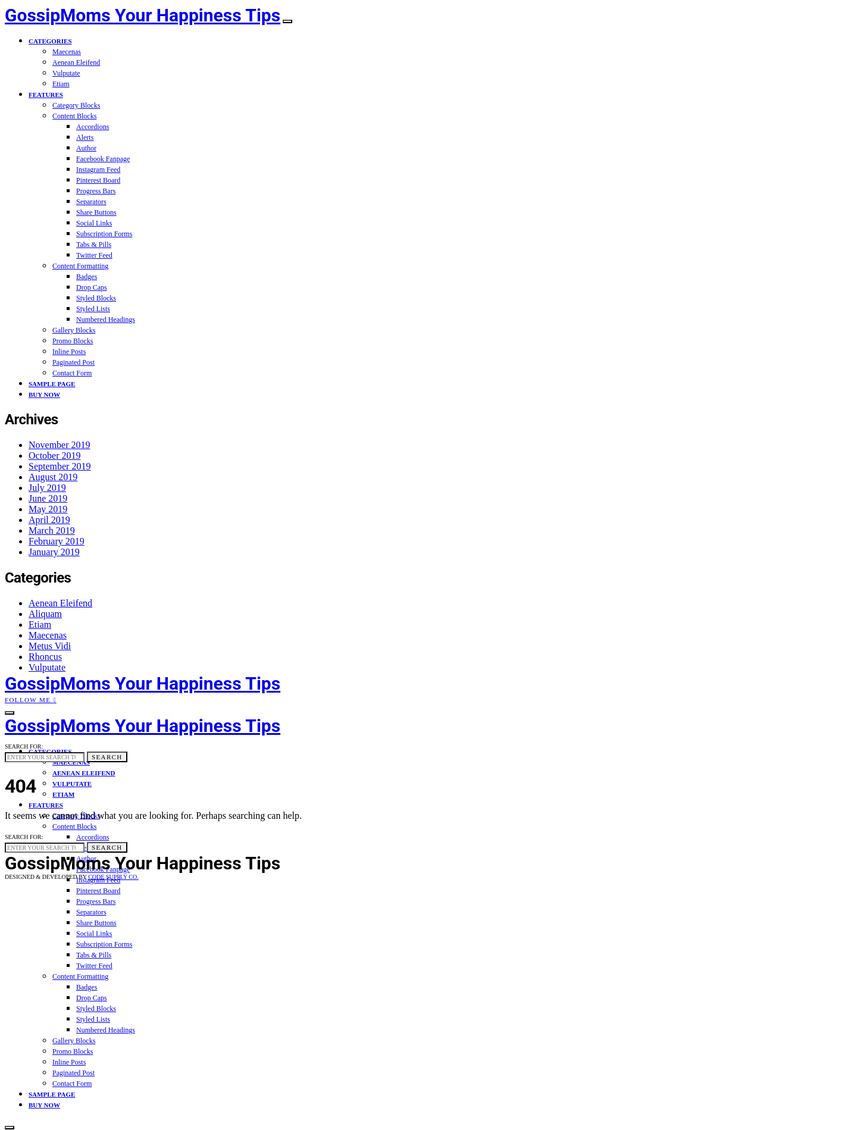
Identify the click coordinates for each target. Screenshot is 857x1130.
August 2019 (53, 477)
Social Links (94, 223)
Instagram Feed (98, 169)
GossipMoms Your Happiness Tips (142, 15)
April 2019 (49, 520)
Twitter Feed (94, 255)
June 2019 (48, 498)
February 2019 (57, 541)
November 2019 (59, 445)
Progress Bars (95, 191)
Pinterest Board (98, 180)
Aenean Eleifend (76, 62)
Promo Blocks (72, 341)
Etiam (61, 84)
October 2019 (55, 455)
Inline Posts (69, 352)
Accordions (92, 127)
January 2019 (54, 552)
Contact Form (72, 373)
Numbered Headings (105, 319)
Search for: (24, 746)
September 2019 (59, 466)
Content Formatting (80, 266)
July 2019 (47, 488)
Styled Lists (93, 309)
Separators (91, 202)
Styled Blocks (96, 298)
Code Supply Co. (113, 877)
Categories (50, 41)
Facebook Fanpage (103, 159)
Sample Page (52, 383)
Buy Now (44, 394)
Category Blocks (76, 105)
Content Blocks (74, 116)
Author (86, 148)
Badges (86, 277)
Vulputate (66, 73)
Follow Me (31, 699)
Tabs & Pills (93, 244)
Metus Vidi (50, 646)
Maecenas (66, 52)
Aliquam (45, 614)
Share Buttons (96, 212)
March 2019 (52, 530)
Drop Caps (91, 287)
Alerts (84, 137)
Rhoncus (45, 657)
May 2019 (48, 509)
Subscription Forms (104, 234)
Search (107, 756)
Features (46, 94)
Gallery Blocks (73, 330)
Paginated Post (73, 362)
